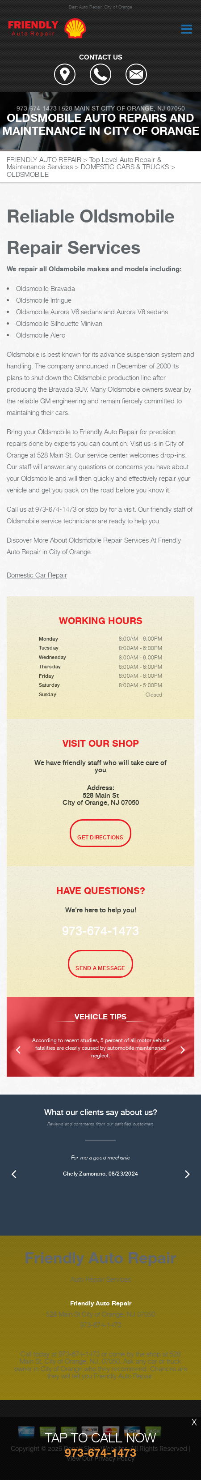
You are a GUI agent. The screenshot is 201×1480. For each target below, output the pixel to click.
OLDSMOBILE (28, 174)
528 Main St (80, 108)
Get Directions (100, 837)
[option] (100, 1037)
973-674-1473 (37, 108)
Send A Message (100, 968)
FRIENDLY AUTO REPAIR (44, 159)
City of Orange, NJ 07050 (143, 108)
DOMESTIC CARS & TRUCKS (125, 167)
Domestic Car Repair (37, 575)
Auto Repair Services (101, 1279)
